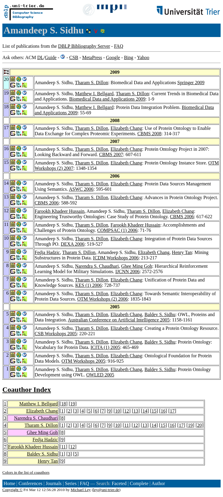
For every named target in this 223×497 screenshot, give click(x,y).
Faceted (119, 483)
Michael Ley (81, 489)
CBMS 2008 (149, 133)
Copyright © (12, 489)
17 (172, 410)
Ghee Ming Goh (136, 266)
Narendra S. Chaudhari (97, 266)
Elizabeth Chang (126, 128)
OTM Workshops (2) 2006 (102, 298)
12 (126, 410)
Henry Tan (182, 252)
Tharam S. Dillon (91, 82)
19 (72, 403)
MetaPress (92, 57)
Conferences (30, 483)
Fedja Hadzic (47, 252)
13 (135, 410)
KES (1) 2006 (88, 285)
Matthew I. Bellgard (94, 93)
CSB (73, 57)
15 (154, 410)
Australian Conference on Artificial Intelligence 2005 (119, 319)
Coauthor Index (26, 389)
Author (158, 483)
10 (117, 410)
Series (71, 483)
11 (126, 425)
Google (113, 57)
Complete (139, 483)
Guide (51, 57)
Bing (128, 57)
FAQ (118, 46)
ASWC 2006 (81, 189)
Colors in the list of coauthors (25, 472)
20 (199, 425)
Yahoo (143, 57)
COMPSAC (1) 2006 (117, 230)
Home (9, 483)
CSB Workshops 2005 (56, 333)
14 (145, 410)
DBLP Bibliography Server (84, 46)
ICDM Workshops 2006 (115, 257)
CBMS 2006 (46, 202)
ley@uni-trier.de (106, 489)
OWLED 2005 (100, 374)
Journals (53, 483)
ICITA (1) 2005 (105, 347)
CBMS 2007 (111, 154)
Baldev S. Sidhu (159, 314)
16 (163, 410)
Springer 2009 (191, 82)
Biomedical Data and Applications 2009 (107, 98)
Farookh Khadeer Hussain (59, 211)
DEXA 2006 (73, 244)
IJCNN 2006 (127, 271)
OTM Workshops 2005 (83, 361)
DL (40, 57)
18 (63, 403)
